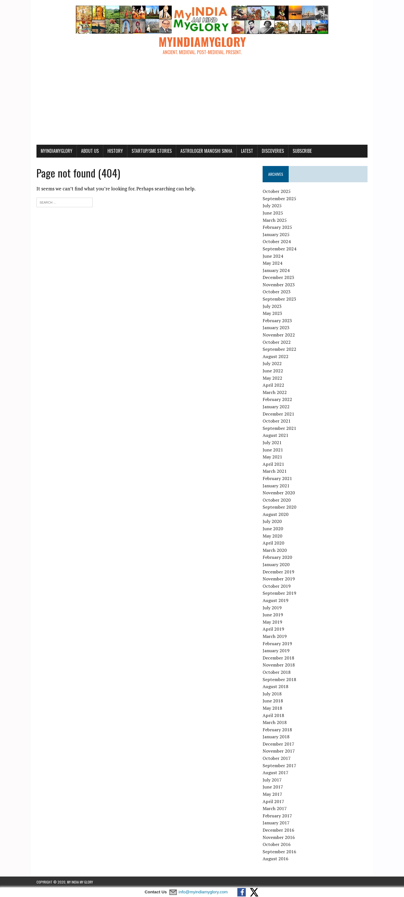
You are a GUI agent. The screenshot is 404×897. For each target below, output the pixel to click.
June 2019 (273, 615)
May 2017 (272, 794)
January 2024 (276, 270)
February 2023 (277, 320)
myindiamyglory (56, 150)
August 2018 (275, 686)
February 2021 (277, 478)
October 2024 (277, 241)
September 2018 (279, 679)
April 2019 (273, 629)
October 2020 (277, 500)
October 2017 (277, 758)
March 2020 (275, 550)
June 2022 (273, 371)
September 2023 (279, 299)
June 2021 (273, 450)
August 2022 (275, 356)
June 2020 (273, 528)
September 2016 (279, 851)
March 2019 (275, 636)
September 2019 (279, 593)
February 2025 (277, 227)
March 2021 (275, 471)
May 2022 (272, 378)
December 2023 (278, 277)
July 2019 (272, 608)
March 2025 (275, 220)
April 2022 (273, 385)
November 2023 (279, 285)
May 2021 (272, 457)
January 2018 (276, 737)
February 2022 (277, 399)
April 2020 (273, 543)
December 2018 (278, 658)
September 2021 (279, 428)
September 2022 (279, 349)
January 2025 (276, 234)
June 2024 (273, 256)
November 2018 (279, 665)
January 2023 (276, 327)
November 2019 (279, 579)
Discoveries (273, 150)
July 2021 (272, 442)
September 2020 (279, 507)
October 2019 (277, 586)
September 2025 (279, 198)
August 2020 (275, 514)
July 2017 (272, 780)
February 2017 (277, 816)
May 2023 (272, 313)
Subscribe (302, 150)
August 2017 (275, 772)
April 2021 (273, 464)
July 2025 (272, 205)
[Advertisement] (202, 102)
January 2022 (276, 406)
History (115, 150)
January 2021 (276, 486)
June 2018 (273, 701)
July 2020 (272, 521)
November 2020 (279, 493)
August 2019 (275, 600)
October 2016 (277, 844)
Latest (247, 150)
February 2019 (277, 643)
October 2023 (277, 292)
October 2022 (277, 342)
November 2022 (279, 335)
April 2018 (273, 715)
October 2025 (277, 191)
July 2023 (272, 306)
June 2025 (273, 213)
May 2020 (272, 536)
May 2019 (272, 622)
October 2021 (277, 421)
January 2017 (276, 823)
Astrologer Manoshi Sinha (206, 150)
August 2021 (275, 435)
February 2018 (277, 730)
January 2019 (276, 650)
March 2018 (275, 722)
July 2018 (272, 694)
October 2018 (277, 672)
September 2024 (279, 249)
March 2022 (275, 392)
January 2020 (276, 564)
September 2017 (279, 765)
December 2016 (278, 830)
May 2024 (272, 263)
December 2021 (278, 414)
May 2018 (272, 708)
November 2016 (279, 837)
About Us (90, 150)
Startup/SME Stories (152, 150)
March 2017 (275, 808)
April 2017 (273, 801)
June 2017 (273, 787)
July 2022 (272, 363)
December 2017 (278, 744)
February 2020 (277, 557)
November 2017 (279, 751)
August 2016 (275, 859)
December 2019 (278, 572)
